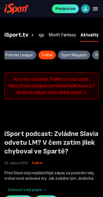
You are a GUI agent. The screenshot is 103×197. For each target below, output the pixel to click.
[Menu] (95, 8)
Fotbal (37, 163)
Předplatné (65, 8)
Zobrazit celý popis (27, 189)
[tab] (19, 35)
